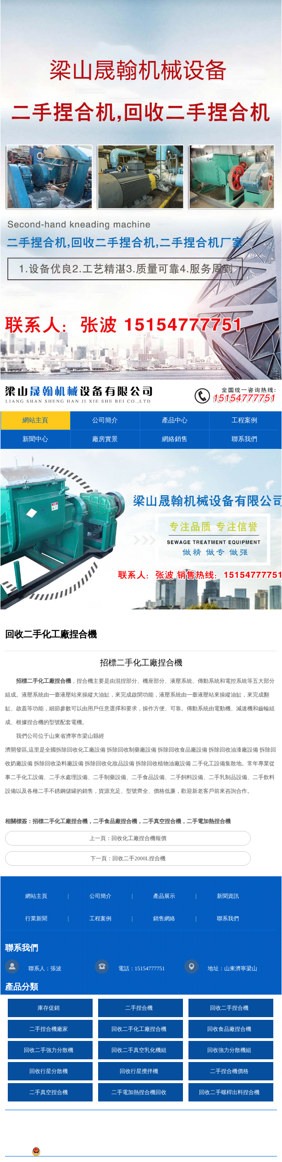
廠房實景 (105, 439)
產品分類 (21, 986)
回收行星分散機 (48, 1071)
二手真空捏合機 (48, 1092)
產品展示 (164, 896)
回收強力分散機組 (229, 1050)
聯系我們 (244, 439)
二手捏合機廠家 (48, 1029)
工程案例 (244, 420)
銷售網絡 (164, 918)
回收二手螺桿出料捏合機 (229, 1092)
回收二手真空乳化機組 (138, 1050)
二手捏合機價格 (229, 1071)
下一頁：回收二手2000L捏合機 (127, 858)
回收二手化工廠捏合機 (138, 1029)
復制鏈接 (146, 1119)
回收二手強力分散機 (48, 1050)
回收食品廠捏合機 (229, 1029)
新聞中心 (35, 439)
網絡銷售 (175, 439)
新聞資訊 (228, 896)
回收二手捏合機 (229, 1008)
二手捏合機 (139, 1008)
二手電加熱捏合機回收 (138, 1092)
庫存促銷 (49, 1008)
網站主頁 (35, 420)
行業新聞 (36, 918)
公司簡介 (105, 420)
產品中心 (175, 420)
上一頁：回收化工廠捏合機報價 (127, 838)
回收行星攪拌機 (139, 1071)
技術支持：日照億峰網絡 (97, 1137)
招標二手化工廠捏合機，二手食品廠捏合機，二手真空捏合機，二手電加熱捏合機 (132, 821)
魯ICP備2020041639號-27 (182, 1137)
